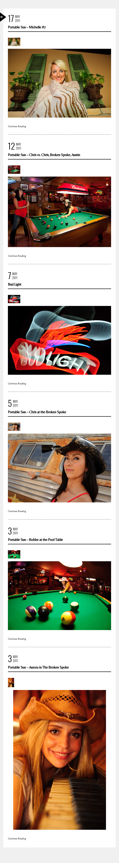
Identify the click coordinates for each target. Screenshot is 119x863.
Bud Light (14, 284)
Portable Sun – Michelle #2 (27, 27)
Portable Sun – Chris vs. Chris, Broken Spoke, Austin (44, 155)
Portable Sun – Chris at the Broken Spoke (37, 412)
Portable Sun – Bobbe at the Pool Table (35, 539)
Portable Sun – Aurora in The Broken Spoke (38, 667)
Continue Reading (17, 126)
